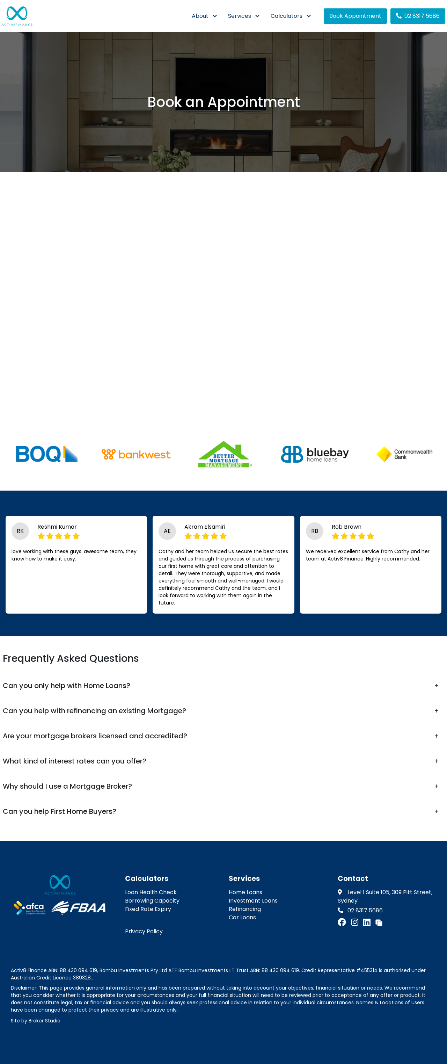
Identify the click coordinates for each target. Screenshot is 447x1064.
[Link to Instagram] (355, 922)
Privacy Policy (144, 931)
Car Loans (242, 917)
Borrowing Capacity (152, 901)
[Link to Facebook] (343, 922)
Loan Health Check (151, 892)
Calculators (286, 16)
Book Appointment (355, 16)
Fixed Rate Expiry (148, 909)
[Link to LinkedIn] (368, 922)
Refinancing (245, 909)
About (200, 16)
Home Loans (245, 892)
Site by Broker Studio (35, 1020)
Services (239, 16)
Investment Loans (253, 901)
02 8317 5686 (418, 16)
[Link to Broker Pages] (378, 922)
